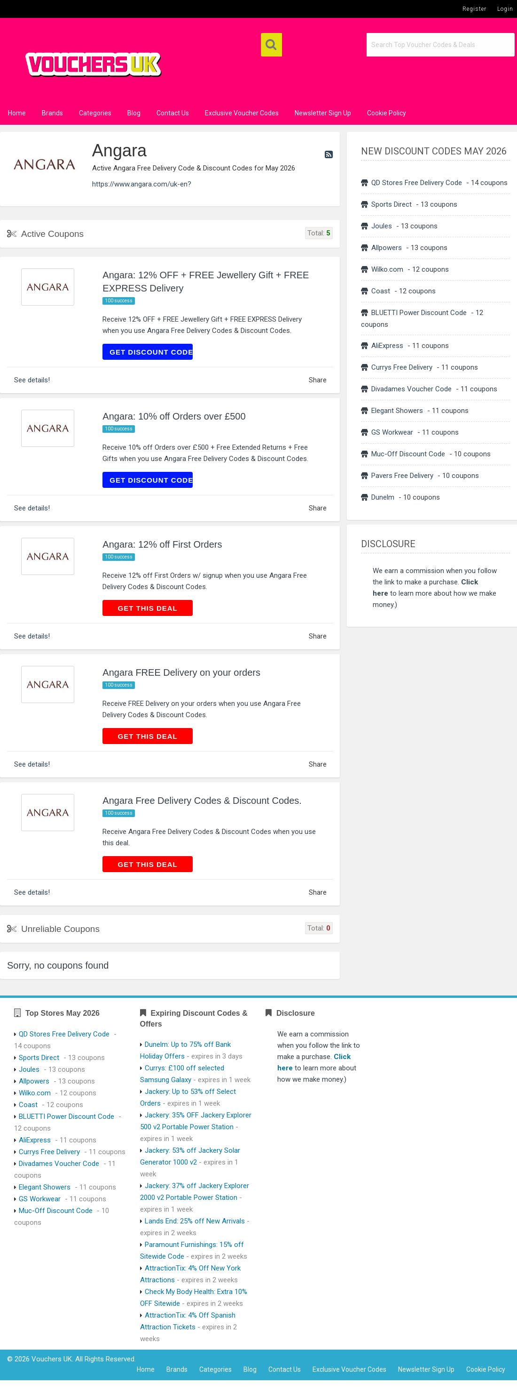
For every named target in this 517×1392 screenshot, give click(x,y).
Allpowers (386, 247)
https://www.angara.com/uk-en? (141, 184)
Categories (95, 113)
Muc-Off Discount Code (408, 454)
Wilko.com (387, 269)
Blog (134, 113)
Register (474, 9)
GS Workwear (392, 432)
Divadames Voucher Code (411, 389)
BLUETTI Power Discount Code (419, 312)
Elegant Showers (397, 410)
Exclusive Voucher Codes (242, 113)
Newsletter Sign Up (323, 113)
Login (505, 9)
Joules (381, 226)
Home (17, 113)
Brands (52, 113)
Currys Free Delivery (401, 367)
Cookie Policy (386, 113)
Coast (380, 291)
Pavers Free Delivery (402, 475)
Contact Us (173, 113)
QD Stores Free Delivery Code (416, 182)
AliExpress (387, 345)
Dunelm (382, 497)
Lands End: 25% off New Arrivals (195, 1221)
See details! (32, 380)
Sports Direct (391, 204)
